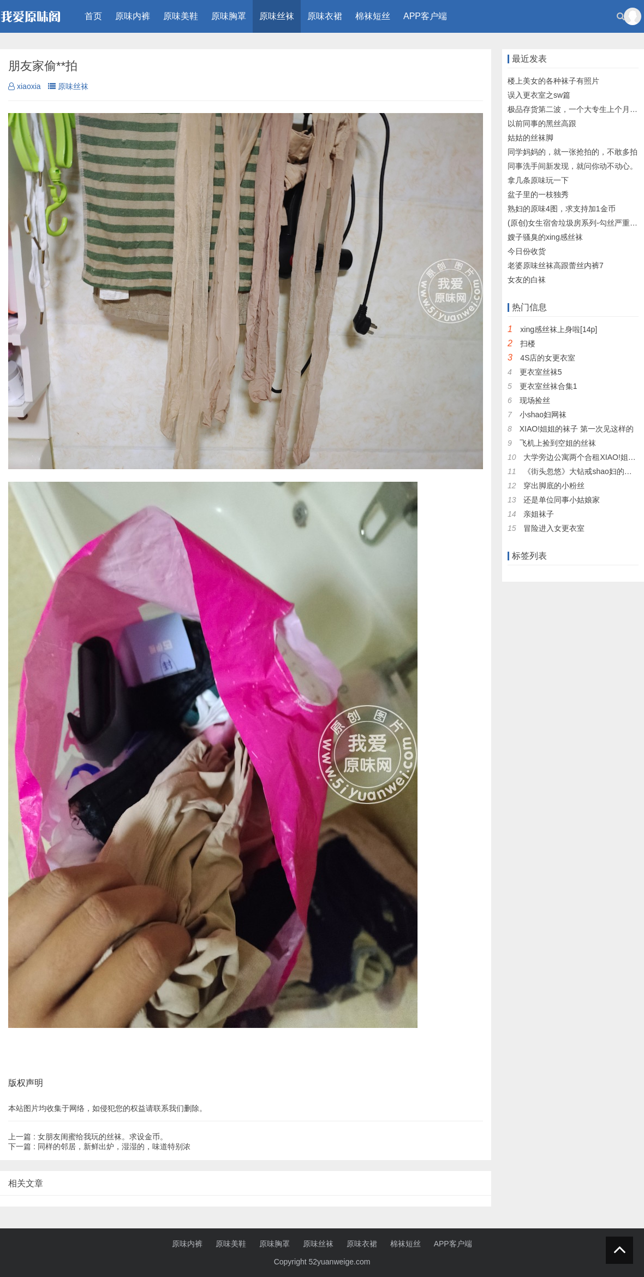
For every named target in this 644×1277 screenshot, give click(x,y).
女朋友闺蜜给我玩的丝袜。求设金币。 (88, 1136)
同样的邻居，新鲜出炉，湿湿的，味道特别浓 (99, 1146)
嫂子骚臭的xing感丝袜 (545, 237)
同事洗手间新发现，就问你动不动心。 (572, 166)
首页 (93, 16)
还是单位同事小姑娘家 (561, 499)
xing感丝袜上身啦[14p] (558, 329)
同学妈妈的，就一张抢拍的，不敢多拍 (572, 151)
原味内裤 (132, 16)
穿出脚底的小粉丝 (554, 485)
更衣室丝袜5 (541, 372)
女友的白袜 (527, 279)
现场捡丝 (535, 400)
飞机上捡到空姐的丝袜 (558, 443)
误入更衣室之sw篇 (539, 95)
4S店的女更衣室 (547, 357)
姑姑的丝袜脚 (530, 137)
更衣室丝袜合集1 (548, 386)
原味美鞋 (180, 16)
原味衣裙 (324, 16)
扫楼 (527, 343)
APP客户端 (425, 16)
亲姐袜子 (538, 514)
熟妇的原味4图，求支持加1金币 (562, 208)
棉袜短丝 (372, 16)
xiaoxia (24, 86)
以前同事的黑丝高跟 (542, 123)
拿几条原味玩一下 (538, 180)
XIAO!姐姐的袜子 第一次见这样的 (577, 428)
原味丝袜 (276, 16)
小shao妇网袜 (543, 414)
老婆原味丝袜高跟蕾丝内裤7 (556, 265)
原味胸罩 (228, 16)
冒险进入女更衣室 (554, 528)
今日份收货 (527, 251)
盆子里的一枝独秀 (538, 194)
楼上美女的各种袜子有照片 (553, 80)
